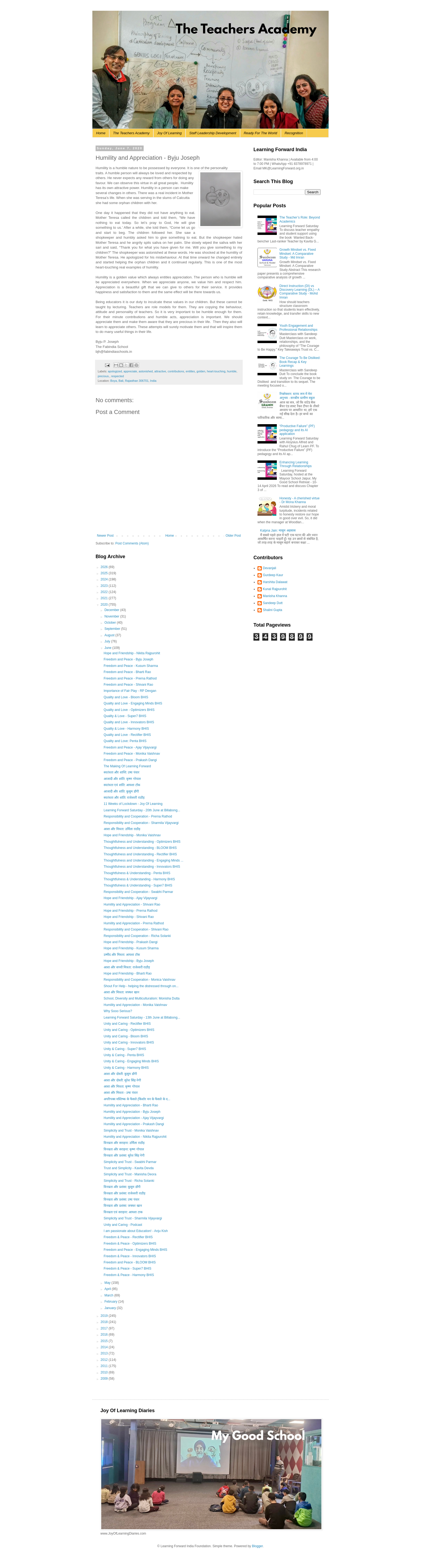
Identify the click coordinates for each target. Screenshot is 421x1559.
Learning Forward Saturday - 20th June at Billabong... (142, 810)
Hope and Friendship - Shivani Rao (129, 917)
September (112, 629)
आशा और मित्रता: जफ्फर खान (121, 992)
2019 (105, 1316)
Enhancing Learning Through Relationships (296, 464)
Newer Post (105, 535)
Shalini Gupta (272, 610)
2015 (105, 1341)
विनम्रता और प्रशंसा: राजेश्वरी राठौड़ (124, 1193)
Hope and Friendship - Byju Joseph (129, 961)
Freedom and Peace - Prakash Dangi (130, 760)
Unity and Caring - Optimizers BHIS (129, 1030)
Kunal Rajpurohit (275, 589)
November (112, 616)
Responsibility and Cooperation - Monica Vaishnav (139, 980)
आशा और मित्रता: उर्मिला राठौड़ (122, 829)
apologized (115, 371)
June (108, 648)
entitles (190, 371)
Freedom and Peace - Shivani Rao (128, 684)
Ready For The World (260, 133)
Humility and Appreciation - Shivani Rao (132, 904)
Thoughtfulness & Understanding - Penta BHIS (137, 873)
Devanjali (269, 568)
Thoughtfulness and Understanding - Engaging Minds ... (143, 860)
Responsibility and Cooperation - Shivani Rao (136, 929)
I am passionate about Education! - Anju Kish (136, 1231)
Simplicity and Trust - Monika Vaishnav (131, 1130)
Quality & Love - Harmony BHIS (126, 729)
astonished (146, 371)
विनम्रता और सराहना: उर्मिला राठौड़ (124, 1143)
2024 (105, 579)
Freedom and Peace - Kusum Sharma (131, 666)
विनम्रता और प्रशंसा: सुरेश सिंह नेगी (124, 1155)
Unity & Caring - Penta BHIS (124, 1055)
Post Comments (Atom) (132, 543)
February (111, 1301)
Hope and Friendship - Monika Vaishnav (132, 835)
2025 (105, 573)
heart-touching (216, 371)
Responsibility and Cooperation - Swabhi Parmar (138, 892)
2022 (105, 592)
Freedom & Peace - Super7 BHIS (127, 1268)
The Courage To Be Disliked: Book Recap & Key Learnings (300, 362)
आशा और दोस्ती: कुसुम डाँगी (120, 1074)
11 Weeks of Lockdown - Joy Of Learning (133, 804)
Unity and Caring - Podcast (123, 1225)
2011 (105, 1366)
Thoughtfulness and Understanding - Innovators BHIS (142, 866)
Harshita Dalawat (275, 582)
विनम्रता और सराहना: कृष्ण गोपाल (124, 1149)
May (107, 1283)
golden (201, 371)
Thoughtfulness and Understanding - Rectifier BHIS (140, 854)
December (112, 610)
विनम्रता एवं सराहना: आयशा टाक (123, 1212)
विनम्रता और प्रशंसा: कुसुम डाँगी (122, 1187)
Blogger (257, 1546)
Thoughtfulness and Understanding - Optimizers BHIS (142, 842)
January (110, 1308)
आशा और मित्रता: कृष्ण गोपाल (122, 1086)
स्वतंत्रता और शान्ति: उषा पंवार (121, 772)
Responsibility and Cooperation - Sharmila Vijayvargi (141, 823)
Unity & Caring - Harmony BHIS (126, 1068)
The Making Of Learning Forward (127, 766)
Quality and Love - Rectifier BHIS (127, 735)
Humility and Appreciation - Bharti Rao (131, 1105)
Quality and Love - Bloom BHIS (126, 697)
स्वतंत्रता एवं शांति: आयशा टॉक (122, 785)
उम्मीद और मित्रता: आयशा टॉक (122, 955)
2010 (105, 1372)
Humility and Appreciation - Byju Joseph (132, 1112)
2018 (105, 1322)
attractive (160, 371)
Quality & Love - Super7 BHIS (125, 716)
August (109, 635)
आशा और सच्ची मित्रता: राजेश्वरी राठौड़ (127, 967)
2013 (105, 1353)
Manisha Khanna (275, 596)
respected (117, 376)
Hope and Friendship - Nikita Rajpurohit (132, 653)
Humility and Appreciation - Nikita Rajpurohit (135, 1137)
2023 (105, 586)
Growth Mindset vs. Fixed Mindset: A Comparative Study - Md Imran (298, 253)
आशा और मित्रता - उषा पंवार (121, 1093)
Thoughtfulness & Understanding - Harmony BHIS (139, 879)
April (108, 1289)
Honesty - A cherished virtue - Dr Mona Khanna (300, 500)
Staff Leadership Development (212, 133)
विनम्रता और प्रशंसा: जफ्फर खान (123, 1206)
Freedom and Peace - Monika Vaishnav (132, 753)
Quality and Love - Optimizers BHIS (129, 710)
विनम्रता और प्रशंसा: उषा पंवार (121, 1199)
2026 (105, 567)
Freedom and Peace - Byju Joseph (128, 659)
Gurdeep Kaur (273, 575)
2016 (105, 1334)
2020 (105, 604)
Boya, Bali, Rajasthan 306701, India (133, 380)
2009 (105, 1378)
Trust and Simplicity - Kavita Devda (129, 1168)
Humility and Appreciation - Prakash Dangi (134, 1124)
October (110, 622)
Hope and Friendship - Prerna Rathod (130, 911)
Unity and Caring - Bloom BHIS (126, 1036)
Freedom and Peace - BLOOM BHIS (130, 1262)
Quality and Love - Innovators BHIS (129, 722)
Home (101, 133)
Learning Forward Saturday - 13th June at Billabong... (142, 1017)
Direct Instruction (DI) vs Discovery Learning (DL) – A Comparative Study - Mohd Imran (300, 291)
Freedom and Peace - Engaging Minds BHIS (135, 1250)
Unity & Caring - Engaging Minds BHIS (131, 1061)
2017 (105, 1328)
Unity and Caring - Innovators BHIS (129, 1042)
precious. (104, 376)
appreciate (130, 371)
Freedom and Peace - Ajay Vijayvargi (130, 747)
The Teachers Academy (131, 133)
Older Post (233, 535)
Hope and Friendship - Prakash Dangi (131, 942)
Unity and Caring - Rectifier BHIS (127, 1024)
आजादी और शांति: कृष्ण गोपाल (122, 779)
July (107, 641)
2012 (105, 1360)
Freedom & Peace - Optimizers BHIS (130, 1243)
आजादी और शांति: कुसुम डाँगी (121, 791)
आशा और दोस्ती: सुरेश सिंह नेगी (122, 1080)
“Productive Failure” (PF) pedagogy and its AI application (297, 430)
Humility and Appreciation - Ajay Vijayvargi (134, 1118)
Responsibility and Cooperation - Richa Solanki (137, 936)
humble (231, 371)
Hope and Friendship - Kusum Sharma (131, 948)
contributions (176, 371)
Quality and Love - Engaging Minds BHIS (133, 703)
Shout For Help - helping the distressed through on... (141, 986)
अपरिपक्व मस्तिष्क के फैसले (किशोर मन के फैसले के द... (137, 1099)
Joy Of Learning (169, 133)
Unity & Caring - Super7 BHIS (125, 1049)
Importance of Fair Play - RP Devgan (130, 691)
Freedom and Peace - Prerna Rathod (130, 678)
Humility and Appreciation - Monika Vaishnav (135, 1005)
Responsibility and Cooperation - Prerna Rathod (138, 816)
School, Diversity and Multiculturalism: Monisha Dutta (142, 998)
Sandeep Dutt (272, 603)
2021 (105, 598)
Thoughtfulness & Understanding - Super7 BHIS (138, 885)
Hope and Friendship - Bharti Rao (128, 973)
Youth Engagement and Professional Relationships (298, 327)
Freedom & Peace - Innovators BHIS (130, 1256)
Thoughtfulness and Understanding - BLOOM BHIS (140, 848)
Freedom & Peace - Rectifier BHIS (128, 1237)
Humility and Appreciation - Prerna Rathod (134, 923)
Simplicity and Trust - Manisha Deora (130, 1174)
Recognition (294, 133)
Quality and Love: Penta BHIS (125, 741)
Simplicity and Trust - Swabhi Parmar (130, 1162)
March (109, 1295)
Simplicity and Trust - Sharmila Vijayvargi (133, 1218)
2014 (105, 1347)
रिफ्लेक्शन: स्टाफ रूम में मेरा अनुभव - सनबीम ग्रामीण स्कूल (297, 395)
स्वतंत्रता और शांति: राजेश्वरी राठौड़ (124, 798)
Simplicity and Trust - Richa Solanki (129, 1181)
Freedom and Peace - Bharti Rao (127, 672)
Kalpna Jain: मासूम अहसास (278, 530)
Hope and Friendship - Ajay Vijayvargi (130, 898)
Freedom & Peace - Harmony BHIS (129, 1275)
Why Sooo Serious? (118, 1011)
